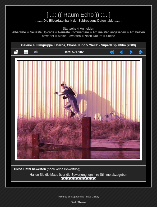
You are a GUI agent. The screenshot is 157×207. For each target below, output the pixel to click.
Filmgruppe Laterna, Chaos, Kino (60, 45)
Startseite (69, 28)
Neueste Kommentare (73, 32)
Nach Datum (93, 36)
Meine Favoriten (69, 36)
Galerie (26, 45)
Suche (110, 36)
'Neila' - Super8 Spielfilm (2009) (112, 45)
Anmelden (87, 28)
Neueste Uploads (42, 32)
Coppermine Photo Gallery (85, 196)
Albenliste (19, 32)
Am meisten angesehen (109, 32)
